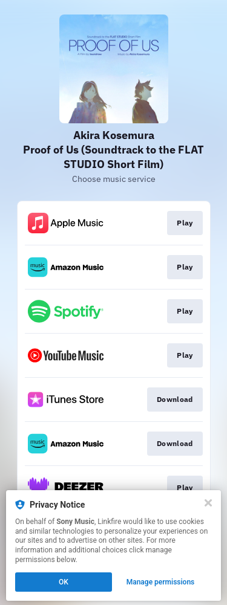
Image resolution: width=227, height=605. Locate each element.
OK (63, 582)
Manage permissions (161, 582)
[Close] (208, 503)
